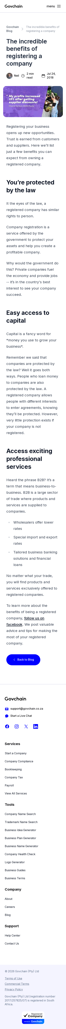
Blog (8, 915)
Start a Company (16, 753)
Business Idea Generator (20, 830)
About (8, 899)
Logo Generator (15, 862)
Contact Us (12, 943)
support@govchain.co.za (24, 709)
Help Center (12, 935)
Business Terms (15, 878)
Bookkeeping (13, 769)
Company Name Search (20, 814)
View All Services (16, 793)
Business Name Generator (21, 846)
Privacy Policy (14, 989)
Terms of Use (13, 978)
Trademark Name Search (21, 822)
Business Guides (15, 870)
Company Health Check (20, 854)
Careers (10, 907)
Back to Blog (23, 659)
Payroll (9, 785)
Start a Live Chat (18, 716)
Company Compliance (19, 761)
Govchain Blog (12, 29)
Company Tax (14, 777)
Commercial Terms (17, 984)
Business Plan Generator (20, 838)
